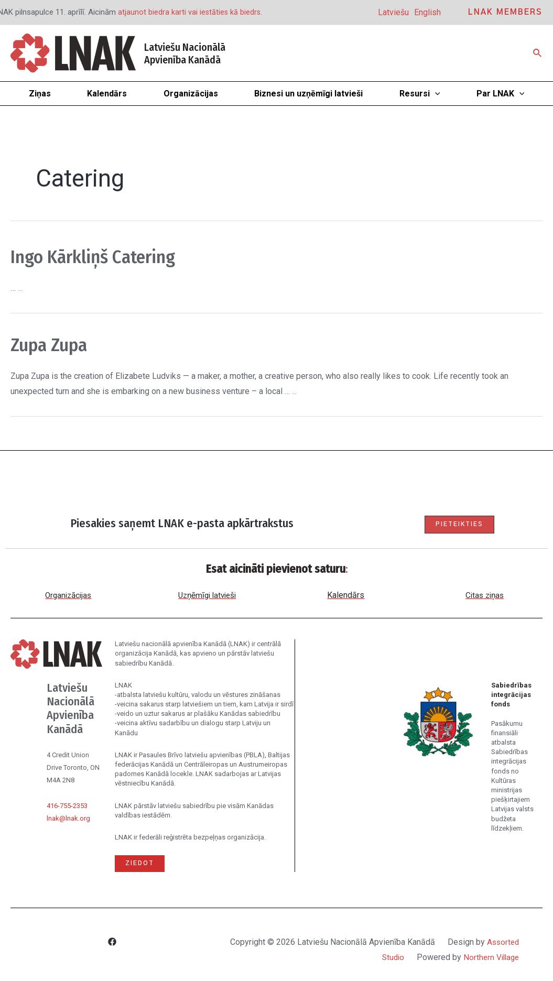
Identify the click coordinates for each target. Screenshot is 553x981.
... (20, 288)
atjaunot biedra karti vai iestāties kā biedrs (190, 12)
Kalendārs (345, 596)
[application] (435, 93)
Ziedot (140, 863)
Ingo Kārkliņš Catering (107, 256)
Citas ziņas (484, 596)
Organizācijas (68, 596)
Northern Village (489, 957)
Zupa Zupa (55, 344)
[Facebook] (112, 943)
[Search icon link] (538, 53)
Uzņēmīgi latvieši (207, 596)
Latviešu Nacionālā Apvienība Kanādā (184, 53)
